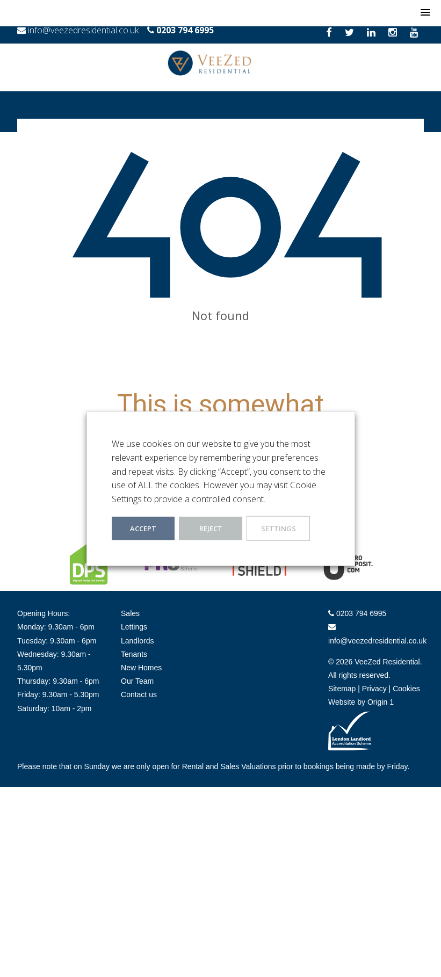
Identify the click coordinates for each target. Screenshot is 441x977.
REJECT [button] (210, 528)
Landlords (137, 640)
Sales (130, 613)
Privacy (374, 688)
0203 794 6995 (185, 30)
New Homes (141, 667)
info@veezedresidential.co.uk (83, 30)
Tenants (134, 654)
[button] (425, 12)
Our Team (137, 681)
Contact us (139, 694)
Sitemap (342, 688)
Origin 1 (380, 702)
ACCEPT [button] (143, 528)
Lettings (134, 627)
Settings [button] (278, 528)
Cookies (406, 688)
